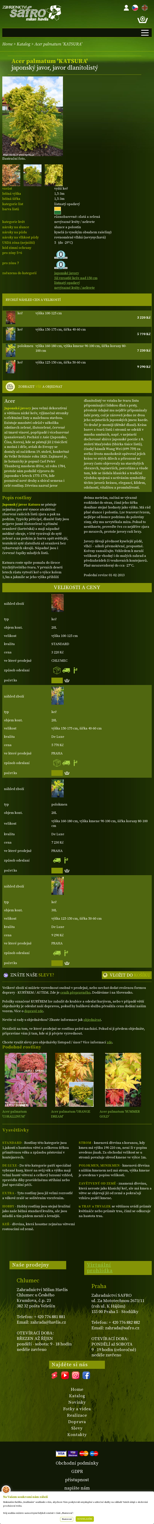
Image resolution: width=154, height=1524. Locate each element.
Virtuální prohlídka (100, 1268)
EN (144, 7)
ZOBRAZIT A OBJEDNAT (40, 386)
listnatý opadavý (67, 283)
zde (109, 1042)
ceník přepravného (75, 992)
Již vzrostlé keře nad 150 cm (75, 278)
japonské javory (66, 273)
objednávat (92, 1020)
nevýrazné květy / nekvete (74, 288)
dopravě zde (33, 1011)
